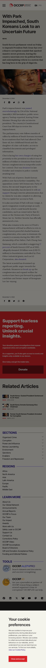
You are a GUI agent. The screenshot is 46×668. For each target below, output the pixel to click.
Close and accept (18, 659)
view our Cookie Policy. (17, 650)
